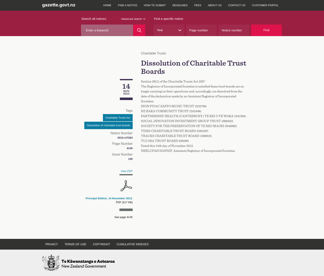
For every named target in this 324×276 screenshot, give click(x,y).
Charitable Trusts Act (117, 117)
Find (266, 30)
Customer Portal (265, 5)
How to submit (155, 5)
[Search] (139, 30)
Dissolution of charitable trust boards (108, 125)
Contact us (236, 5)
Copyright (101, 244)
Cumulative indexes (133, 244)
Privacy (51, 244)
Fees (197, 5)
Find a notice (127, 5)
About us (215, 5)
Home (107, 5)
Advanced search (133, 18)
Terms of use (75, 244)
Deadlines (180, 5)
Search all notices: (94, 18)
